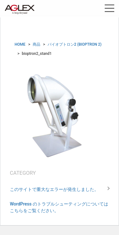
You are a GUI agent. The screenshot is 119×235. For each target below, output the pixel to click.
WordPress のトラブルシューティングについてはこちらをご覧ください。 (59, 207)
